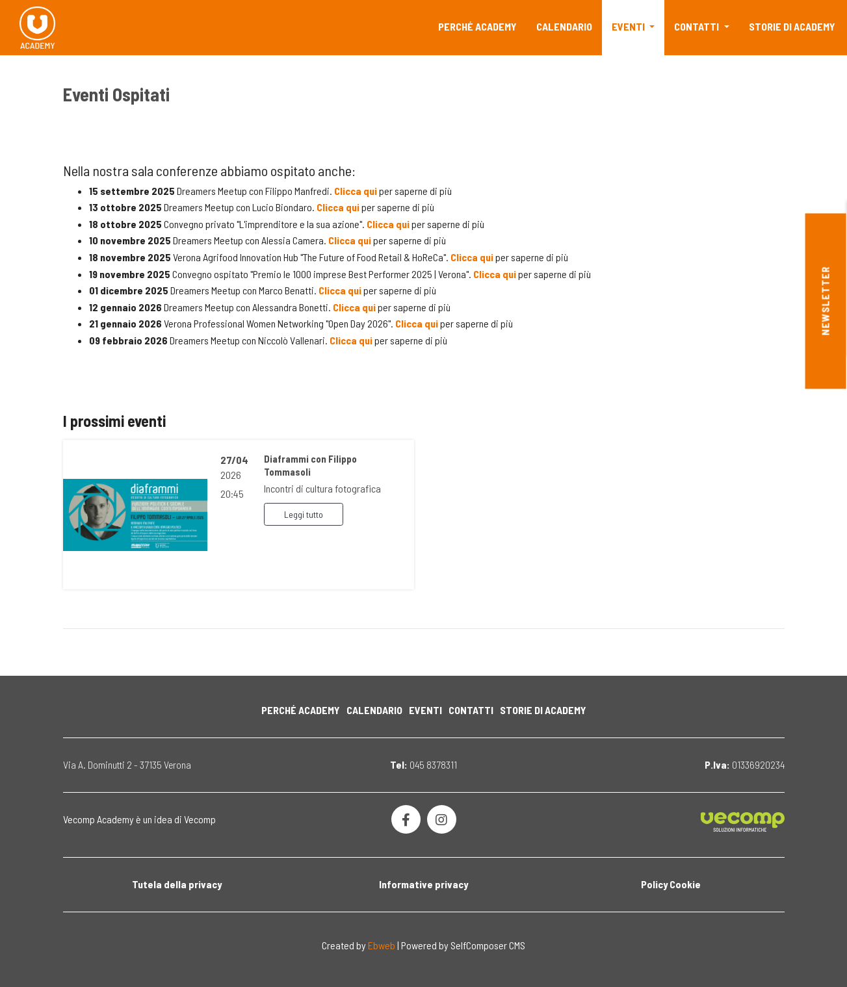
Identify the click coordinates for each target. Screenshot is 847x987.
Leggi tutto (303, 514)
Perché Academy (477, 26)
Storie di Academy (792, 26)
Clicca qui (355, 191)
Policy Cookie (671, 884)
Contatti (697, 26)
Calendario (564, 26)
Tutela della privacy (177, 884)
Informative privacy (423, 884)
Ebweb (381, 945)
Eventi (629, 26)
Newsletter (825, 301)
